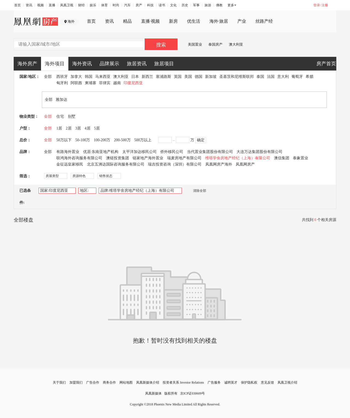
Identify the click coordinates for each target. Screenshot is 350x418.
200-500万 (122, 140)
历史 (185, 5)
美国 (188, 77)
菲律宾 (104, 83)
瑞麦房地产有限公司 (184, 158)
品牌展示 (109, 63)
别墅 (71, 116)
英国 (178, 77)
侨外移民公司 (171, 152)
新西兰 (147, 77)
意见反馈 (267, 382)
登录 (316, 5)
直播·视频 (150, 21)
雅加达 (61, 100)
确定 (201, 140)
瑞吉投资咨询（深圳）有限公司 (175, 164)
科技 (150, 5)
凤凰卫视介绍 (287, 382)
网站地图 (126, 382)
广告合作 (92, 382)
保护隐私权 (249, 382)
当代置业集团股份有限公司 (210, 152)
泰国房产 (215, 44)
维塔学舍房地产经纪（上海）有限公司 (237, 158)
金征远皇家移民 (69, 164)
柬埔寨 (90, 83)
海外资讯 (82, 63)
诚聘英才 (230, 382)
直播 (52, 5)
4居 (88, 128)
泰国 (260, 77)
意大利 (283, 77)
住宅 (60, 116)
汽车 (127, 5)
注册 (325, 5)
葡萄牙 (297, 77)
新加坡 (211, 77)
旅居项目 (164, 63)
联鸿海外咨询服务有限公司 (79, 158)
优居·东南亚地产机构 (101, 152)
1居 (59, 128)
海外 (71, 21)
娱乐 (93, 5)
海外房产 (27, 63)
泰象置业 (300, 158)
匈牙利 (62, 83)
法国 (271, 77)
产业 (241, 21)
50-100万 (82, 140)
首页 (17, 5)
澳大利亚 (236, 44)
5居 (97, 128)
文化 (173, 5)
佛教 (219, 5)
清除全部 (197, 191)
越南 (117, 83)
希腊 (309, 77)
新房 (173, 21)
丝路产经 (264, 21)
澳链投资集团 (117, 158)
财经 (81, 5)
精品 (127, 21)
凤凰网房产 (245, 164)
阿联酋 (76, 83)
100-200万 (102, 140)
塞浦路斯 (163, 77)
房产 (139, 5)
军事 (196, 5)
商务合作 (109, 382)
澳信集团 (281, 158)
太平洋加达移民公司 (139, 152)
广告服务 (214, 382)
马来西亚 (102, 77)
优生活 (193, 21)
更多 (231, 5)
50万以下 (64, 140)
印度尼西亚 (133, 83)
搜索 (161, 45)
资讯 (29, 5)
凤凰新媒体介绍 (147, 382)
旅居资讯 (137, 63)
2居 (69, 128)
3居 (78, 128)
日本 (135, 77)
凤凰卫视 (66, 5)
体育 (104, 5)
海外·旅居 (218, 21)
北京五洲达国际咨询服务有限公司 (115, 164)
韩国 (88, 77)
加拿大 (76, 77)
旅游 (208, 5)
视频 (40, 5)
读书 (162, 5)
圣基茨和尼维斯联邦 (236, 77)
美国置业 (195, 44)
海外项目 (55, 63)
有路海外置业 (67, 152)
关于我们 (59, 382)
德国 (198, 77)
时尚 (116, 5)
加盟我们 (76, 382)
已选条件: (25, 197)
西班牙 (62, 77)
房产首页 (326, 63)
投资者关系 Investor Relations (183, 382)
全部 (48, 77)
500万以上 (142, 140)
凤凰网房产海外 (218, 164)
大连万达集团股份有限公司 (259, 152)
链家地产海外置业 (148, 158)
